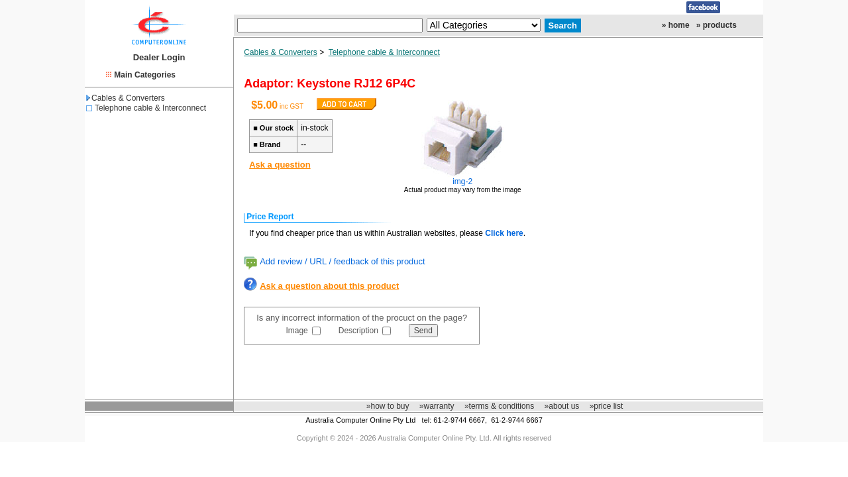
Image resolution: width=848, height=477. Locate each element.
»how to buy (387, 406)
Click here (504, 233)
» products (716, 25)
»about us (562, 406)
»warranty (436, 406)
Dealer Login (159, 57)
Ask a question (279, 165)
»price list (606, 406)
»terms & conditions (499, 406)
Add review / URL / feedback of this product (342, 261)
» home (676, 25)
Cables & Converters (125, 98)
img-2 (462, 181)
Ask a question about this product (329, 286)
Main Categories (145, 75)
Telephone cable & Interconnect (150, 108)
